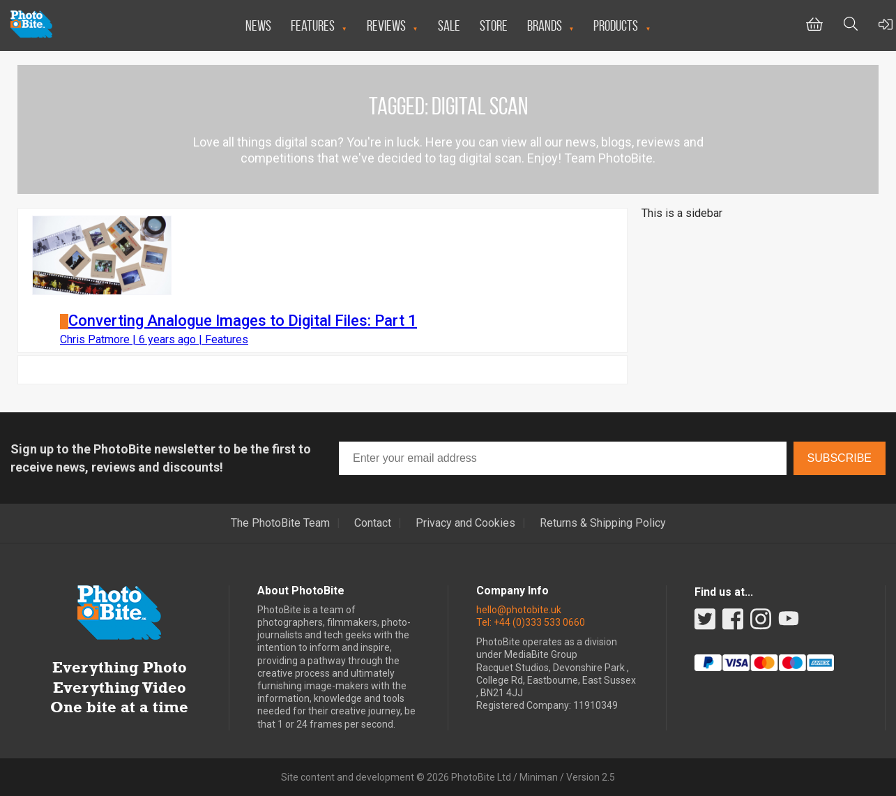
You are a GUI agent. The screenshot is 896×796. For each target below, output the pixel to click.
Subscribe (839, 458)
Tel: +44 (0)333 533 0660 (530, 622)
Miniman (538, 777)
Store (494, 25)
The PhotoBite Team (280, 523)
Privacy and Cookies (465, 523)
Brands (544, 25)
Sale (449, 25)
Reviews (386, 25)
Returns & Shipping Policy (603, 523)
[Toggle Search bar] (851, 25)
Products (615, 25)
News (258, 25)
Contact (372, 523)
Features (313, 25)
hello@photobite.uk (518, 609)
